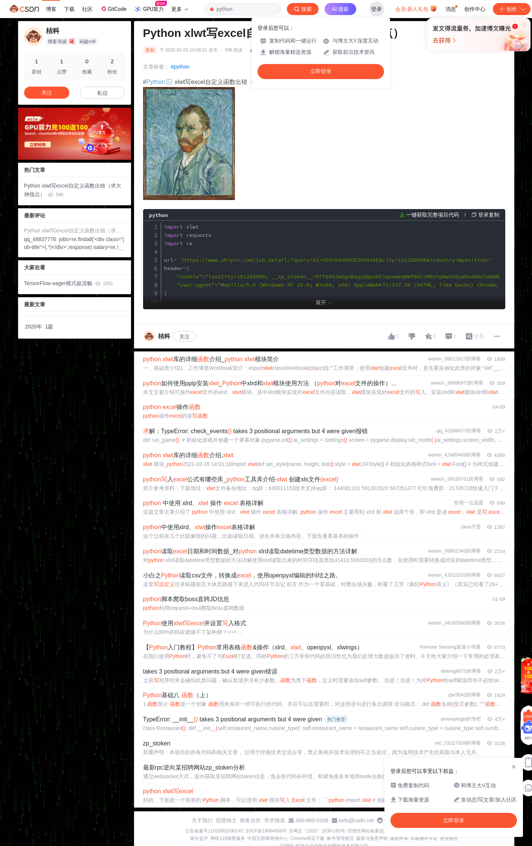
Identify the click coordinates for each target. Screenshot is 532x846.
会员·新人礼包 (416, 8)
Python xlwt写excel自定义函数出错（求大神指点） (72, 190)
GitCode (113, 8)
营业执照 (449, 838)
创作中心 (474, 9)
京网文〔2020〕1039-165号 (317, 831)
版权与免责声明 (372, 838)
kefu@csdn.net (356, 820)
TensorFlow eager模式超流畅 (68, 283)
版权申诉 (399, 838)
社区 (87, 9)
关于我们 (202, 820)
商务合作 (250, 820)
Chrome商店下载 (307, 838)
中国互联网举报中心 (267, 838)
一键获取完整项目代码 (432, 215)
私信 (102, 93)
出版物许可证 (423, 838)
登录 (376, 9)
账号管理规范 (340, 838)
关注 (184, 337)
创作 (511, 9)
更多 (179, 9)
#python (180, 67)
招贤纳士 (226, 820)
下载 (69, 9)
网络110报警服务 (227, 838)
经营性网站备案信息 (368, 831)
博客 (51, 9)
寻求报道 (274, 820)
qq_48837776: (41, 239)
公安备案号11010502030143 (214, 831)
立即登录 (320, 71)
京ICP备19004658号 (266, 831)
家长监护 (199, 838)
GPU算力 (150, 7)
